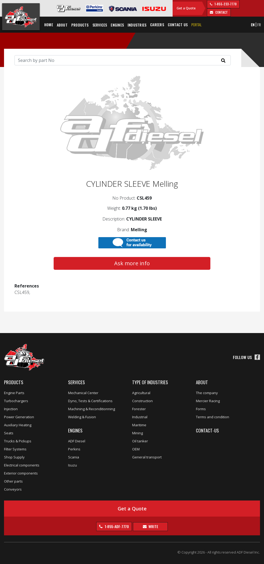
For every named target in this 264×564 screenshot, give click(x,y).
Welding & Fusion (82, 416)
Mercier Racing (208, 400)
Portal (196, 24)
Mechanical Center (83, 392)
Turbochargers (16, 400)
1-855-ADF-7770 (116, 526)
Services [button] (99, 25)
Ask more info (132, 263)
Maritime (139, 425)
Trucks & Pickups (17, 441)
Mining (137, 433)
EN (253, 24)
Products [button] (80, 25)
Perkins (74, 449)
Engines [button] (117, 25)
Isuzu (72, 465)
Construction (142, 400)
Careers (157, 24)
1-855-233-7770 (225, 4)
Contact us (178, 24)
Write (153, 526)
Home (48, 24)
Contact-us (207, 430)
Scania (73, 457)
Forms (201, 408)
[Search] (122, 60)
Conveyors (13, 489)
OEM (136, 449)
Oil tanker (140, 441)
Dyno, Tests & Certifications (90, 400)
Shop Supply (14, 457)
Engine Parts (14, 392)
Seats (8, 433)
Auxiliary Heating (17, 425)
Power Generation (19, 416)
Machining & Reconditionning (91, 408)
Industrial (139, 416)
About (202, 382)
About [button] (62, 25)
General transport (147, 457)
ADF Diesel (76, 441)
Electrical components (21, 465)
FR (259, 24)
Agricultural (141, 392)
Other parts (13, 481)
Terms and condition (212, 416)
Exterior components (21, 473)
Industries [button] (137, 25)
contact (221, 12)
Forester (139, 408)
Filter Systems (15, 449)
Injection (11, 408)
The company (207, 392)
